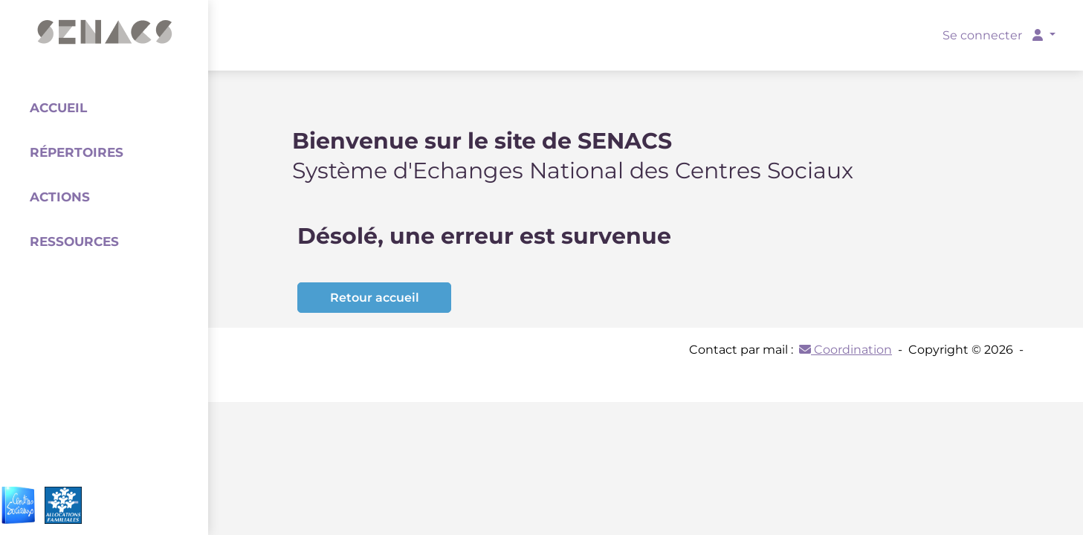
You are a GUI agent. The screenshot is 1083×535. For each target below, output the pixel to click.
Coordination (845, 350)
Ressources (74, 241)
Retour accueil (374, 298)
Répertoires (76, 152)
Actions (60, 196)
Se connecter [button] (994, 35)
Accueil (58, 107)
